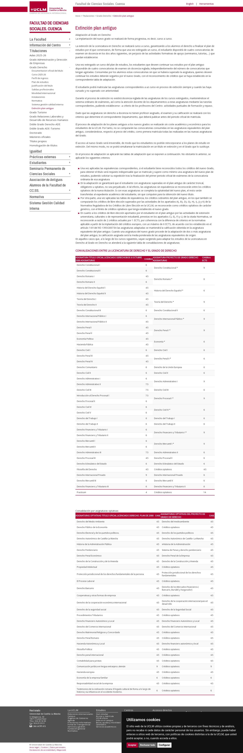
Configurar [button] (164, 745)
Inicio (77, 15)
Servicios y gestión (76, 726)
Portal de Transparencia (79, 724)
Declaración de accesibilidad (42, 750)
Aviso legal (34, 747)
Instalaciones (38, 96)
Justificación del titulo (42, 85)
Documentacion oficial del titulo (47, 70)
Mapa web (61, 750)
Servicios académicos (106, 726)
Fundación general (76, 728)
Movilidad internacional (43, 93)
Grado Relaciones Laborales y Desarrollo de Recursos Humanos (49, 118)
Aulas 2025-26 (38, 55)
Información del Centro (45, 45)
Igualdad (36, 151)
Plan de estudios (40, 81)
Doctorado (36, 132)
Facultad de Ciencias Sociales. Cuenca (100, 3)
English (190, 3)
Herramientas (206, 3)
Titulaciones (38, 50)
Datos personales (57, 747)
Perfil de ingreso (40, 78)
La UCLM (73, 710)
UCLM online (102, 718)
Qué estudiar (102, 714)
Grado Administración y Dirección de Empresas (48, 61)
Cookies (44, 747)
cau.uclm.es (38, 726)
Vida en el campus (104, 720)
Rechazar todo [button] (147, 745)
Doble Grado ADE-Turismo (45, 128)
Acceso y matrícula (105, 716)
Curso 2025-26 (39, 74)
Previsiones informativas (79, 722)
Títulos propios (38, 141)
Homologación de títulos (43, 145)
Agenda (71, 720)
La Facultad (38, 39)
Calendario (101, 724)
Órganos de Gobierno (78, 718)
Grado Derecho (38, 67)
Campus (71, 716)
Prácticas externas (43, 156)
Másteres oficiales (40, 137)
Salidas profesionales (43, 89)
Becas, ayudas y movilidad (108, 722)
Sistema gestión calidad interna (47, 104)
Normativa (37, 100)
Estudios (101, 710)
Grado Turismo (38, 112)
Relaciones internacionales (80, 714)
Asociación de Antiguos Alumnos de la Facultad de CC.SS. (48, 185)
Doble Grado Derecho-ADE (45, 124)
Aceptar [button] (132, 745)
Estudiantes (38, 162)
